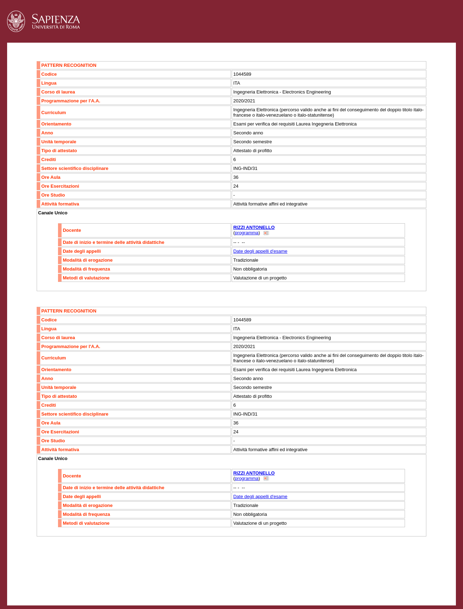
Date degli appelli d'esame (260, 251)
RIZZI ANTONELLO (253, 227)
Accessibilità (51, 586)
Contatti (26, 586)
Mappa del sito (85, 586)
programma (246, 232)
